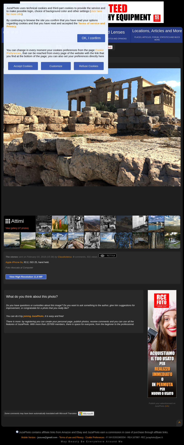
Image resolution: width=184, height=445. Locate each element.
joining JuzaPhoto (33, 316)
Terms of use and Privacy (71, 437)
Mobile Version (28, 437)
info (167, 406)
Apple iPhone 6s (14, 262)
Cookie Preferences (94, 437)
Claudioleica (65, 256)
